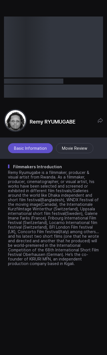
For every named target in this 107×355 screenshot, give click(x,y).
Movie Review (74, 148)
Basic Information (30, 148)
